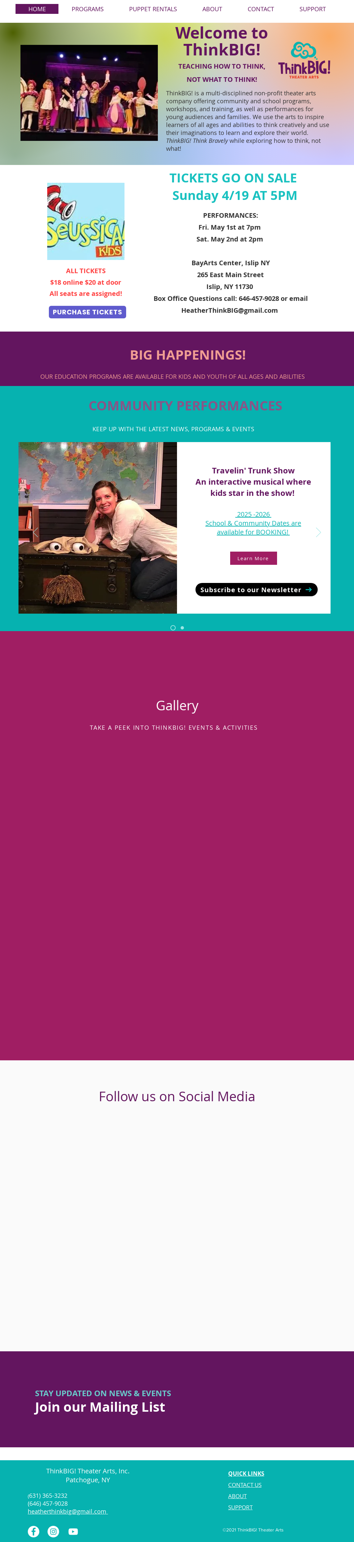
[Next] (318, 533)
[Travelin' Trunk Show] (173, 627)
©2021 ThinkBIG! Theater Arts (253, 1529)
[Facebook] (33, 1531)
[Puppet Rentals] (182, 627)
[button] (87, 9)
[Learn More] (253, 558)
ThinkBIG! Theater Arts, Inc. (88, 1470)
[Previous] (35, 533)
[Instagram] (53, 1531)
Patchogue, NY (89, 1479)
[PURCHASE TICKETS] (87, 312)
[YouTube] (73, 1531)
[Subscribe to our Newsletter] (256, 589)
